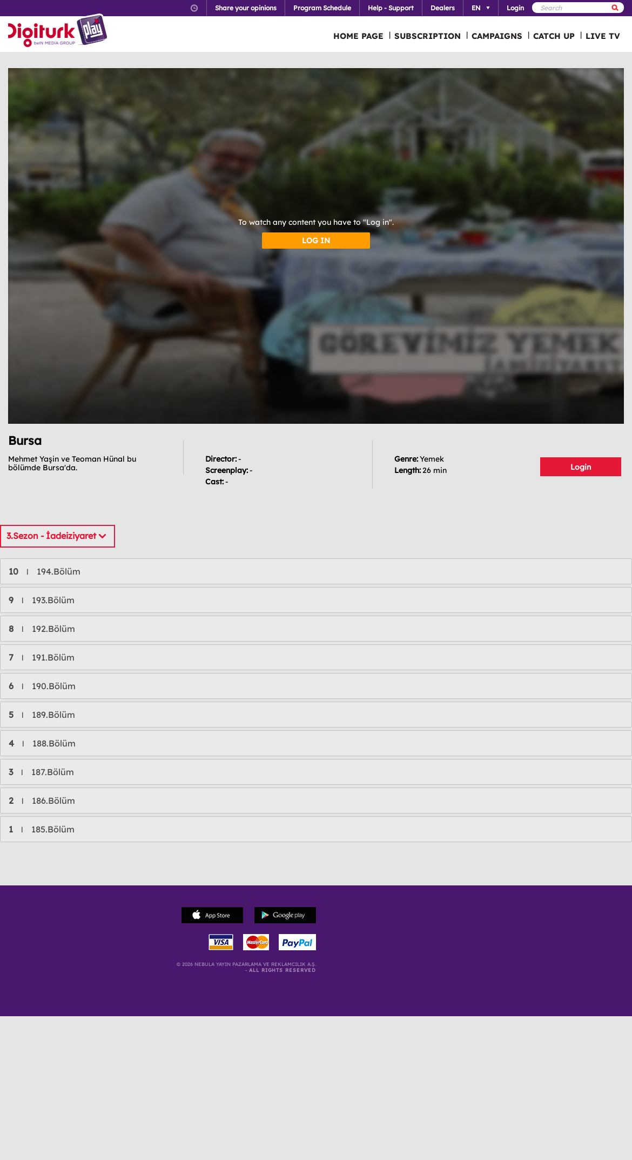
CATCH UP (554, 36)
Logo (59, 31)
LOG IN (316, 240)
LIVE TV (603, 36)
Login (580, 467)
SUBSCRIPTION (427, 36)
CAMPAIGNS (497, 36)
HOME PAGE (358, 36)
